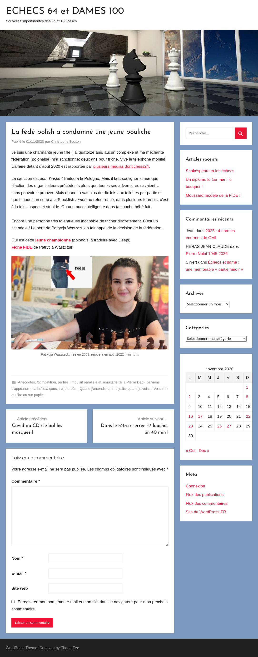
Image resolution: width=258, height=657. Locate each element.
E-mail (18, 573)
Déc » (204, 450)
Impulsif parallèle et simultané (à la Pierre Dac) (107, 382)
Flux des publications (204, 494)
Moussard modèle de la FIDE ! (213, 195)
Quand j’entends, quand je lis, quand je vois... (115, 389)
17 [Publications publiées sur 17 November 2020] (200, 416)
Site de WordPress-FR (206, 512)
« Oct (190, 450)
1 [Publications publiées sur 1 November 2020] (247, 387)
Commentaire (25, 481)
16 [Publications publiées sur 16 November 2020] (191, 416)
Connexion (195, 486)
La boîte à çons (44, 389)
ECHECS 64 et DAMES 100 (65, 11)
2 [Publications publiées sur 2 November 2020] (190, 397)
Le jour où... (68, 389)
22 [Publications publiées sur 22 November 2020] (248, 416)
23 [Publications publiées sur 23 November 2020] (191, 426)
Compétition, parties (53, 382)
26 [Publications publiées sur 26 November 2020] (219, 426)
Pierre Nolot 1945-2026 (207, 253)
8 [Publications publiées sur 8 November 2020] (247, 397)
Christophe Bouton (66, 141)
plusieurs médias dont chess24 (121, 166)
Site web (19, 588)
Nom (17, 558)
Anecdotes (26, 382)
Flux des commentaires (207, 503)
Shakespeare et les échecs (210, 171)
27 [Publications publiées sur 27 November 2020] (229, 426)
